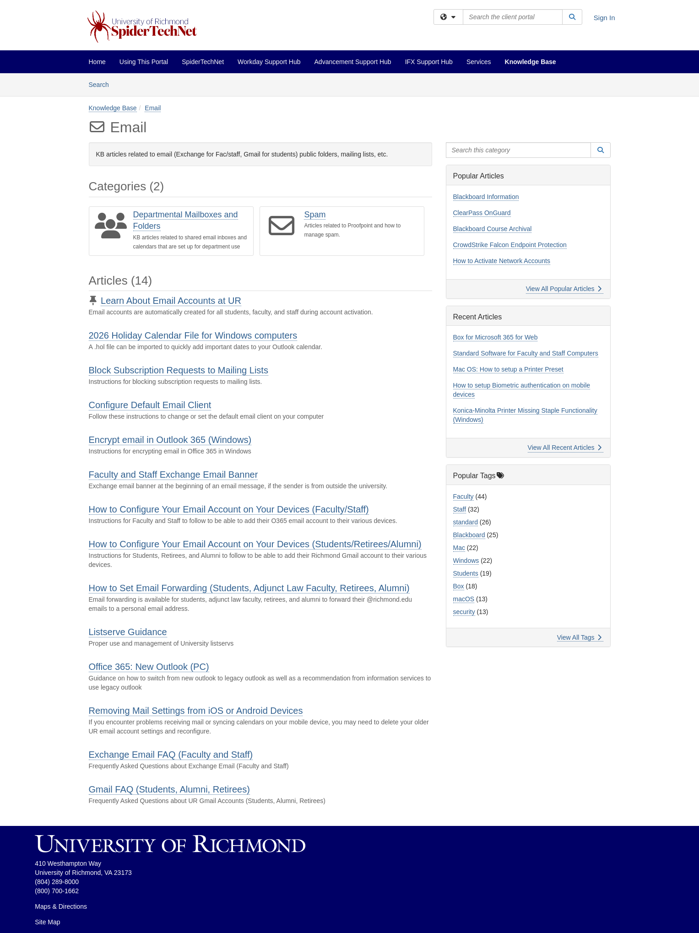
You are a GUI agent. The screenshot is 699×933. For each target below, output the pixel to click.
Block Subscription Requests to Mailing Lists (178, 370)
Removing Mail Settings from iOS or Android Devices (196, 711)
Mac (459, 547)
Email (153, 108)
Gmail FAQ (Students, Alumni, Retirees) (169, 789)
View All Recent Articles (564, 447)
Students (465, 573)
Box (458, 586)
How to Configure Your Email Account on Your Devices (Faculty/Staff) (229, 509)
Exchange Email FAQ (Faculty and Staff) (171, 755)
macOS (464, 599)
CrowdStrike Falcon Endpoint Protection (510, 244)
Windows (466, 560)
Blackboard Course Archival (492, 228)
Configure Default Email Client (150, 405)
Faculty (463, 496)
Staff (459, 509)
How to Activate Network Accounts (501, 260)
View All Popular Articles (563, 288)
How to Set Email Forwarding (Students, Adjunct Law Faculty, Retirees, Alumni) (249, 588)
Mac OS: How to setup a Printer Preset (508, 369)
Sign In (604, 18)
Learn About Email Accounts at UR (171, 301)
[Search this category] (518, 150)
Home (97, 61)
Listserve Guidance (128, 632)
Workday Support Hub (269, 61)
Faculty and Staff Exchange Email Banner (173, 474)
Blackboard (469, 535)
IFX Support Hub (429, 61)
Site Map (47, 922)
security (464, 611)
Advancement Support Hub (352, 61)
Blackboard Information (486, 196)
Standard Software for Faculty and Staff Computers (525, 353)
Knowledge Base (530, 61)
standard (465, 522)
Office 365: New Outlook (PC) (149, 667)
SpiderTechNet (203, 61)
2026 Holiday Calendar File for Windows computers (193, 335)
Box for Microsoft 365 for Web (495, 337)
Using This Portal (143, 61)
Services (478, 61)
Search (102, 84)
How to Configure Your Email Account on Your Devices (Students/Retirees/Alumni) (255, 544)
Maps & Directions (61, 906)
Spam (314, 214)
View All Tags (579, 637)
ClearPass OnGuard (482, 212)
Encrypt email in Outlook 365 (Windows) (170, 440)
